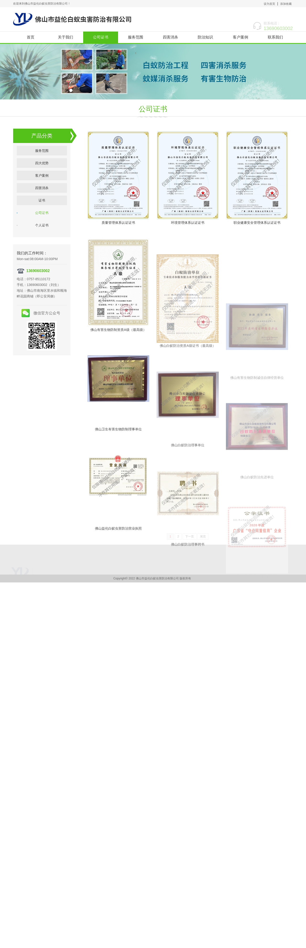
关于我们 (65, 37)
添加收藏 (286, 3)
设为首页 (269, 3)
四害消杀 (170, 37)
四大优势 (42, 163)
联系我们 (275, 37)
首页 (30, 37)
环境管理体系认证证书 (187, 236)
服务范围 (135, 37)
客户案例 (240, 37)
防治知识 (205, 37)
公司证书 (100, 37)
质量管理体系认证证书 (118, 226)
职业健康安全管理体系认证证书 (257, 257)
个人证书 (42, 225)
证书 (41, 201)
